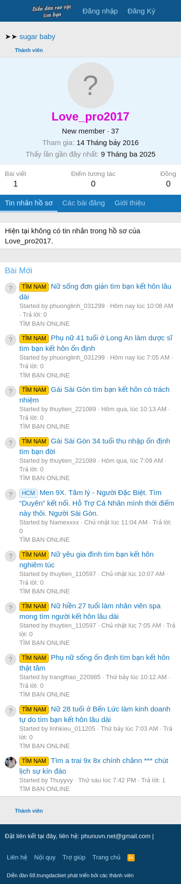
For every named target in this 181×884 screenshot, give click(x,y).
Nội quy (45, 857)
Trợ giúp (74, 857)
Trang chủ (107, 857)
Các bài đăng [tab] (83, 203)
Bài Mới (18, 270)
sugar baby (37, 36)
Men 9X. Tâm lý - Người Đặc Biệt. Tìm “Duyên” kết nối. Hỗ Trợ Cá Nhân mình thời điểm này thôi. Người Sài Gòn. (96, 502)
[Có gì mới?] (169, 11)
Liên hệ (17, 857)
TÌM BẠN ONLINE (44, 323)
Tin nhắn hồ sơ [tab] (29, 203)
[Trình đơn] (13, 11)
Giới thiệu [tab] (129, 203)
